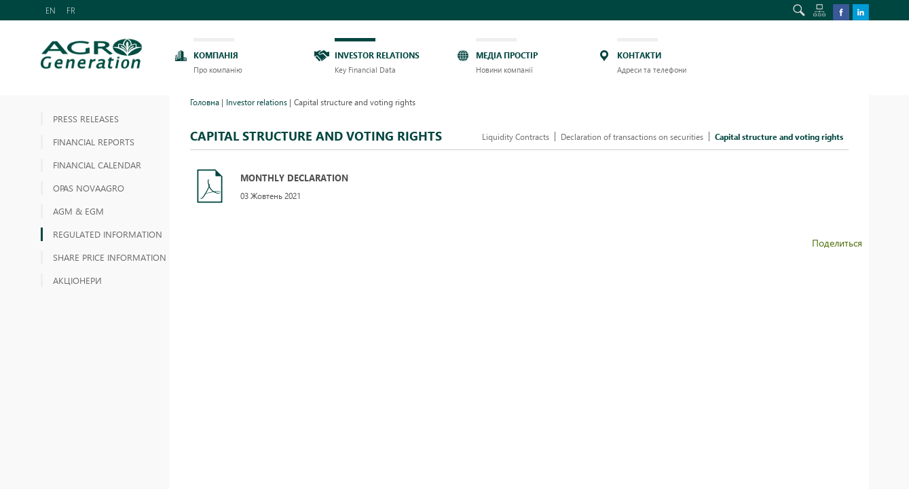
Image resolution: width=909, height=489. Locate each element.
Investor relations (256, 101)
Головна (204, 101)
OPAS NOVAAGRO (88, 188)
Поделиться (837, 242)
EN (50, 10)
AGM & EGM (78, 211)
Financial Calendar (97, 164)
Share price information (109, 257)
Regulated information (107, 234)
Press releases (86, 118)
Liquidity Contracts (515, 136)
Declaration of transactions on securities (632, 136)
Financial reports (93, 141)
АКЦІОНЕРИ (77, 280)
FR (71, 10)
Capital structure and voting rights (779, 136)
